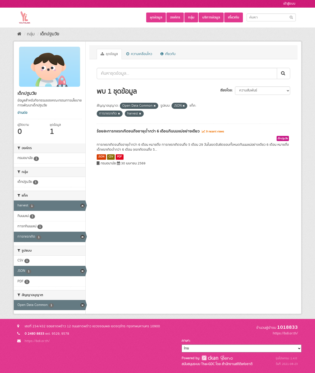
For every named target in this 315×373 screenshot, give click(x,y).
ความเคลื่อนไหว (139, 54)
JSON (101, 157)
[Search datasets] (271, 17)
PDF (119, 157)
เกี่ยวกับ (233, 17)
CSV (111, 157)
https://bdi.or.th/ (37, 341)
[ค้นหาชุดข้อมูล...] (187, 73)
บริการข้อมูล (211, 17)
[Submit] (291, 17)
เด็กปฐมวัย (49, 34)
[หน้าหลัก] (19, 34)
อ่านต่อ (22, 112)
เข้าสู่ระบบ (289, 3)
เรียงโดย (226, 90)
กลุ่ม (191, 17)
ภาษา (185, 340)
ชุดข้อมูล (156, 17)
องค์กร (175, 17)
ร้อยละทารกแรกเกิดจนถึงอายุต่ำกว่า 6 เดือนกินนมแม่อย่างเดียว (148, 131)
